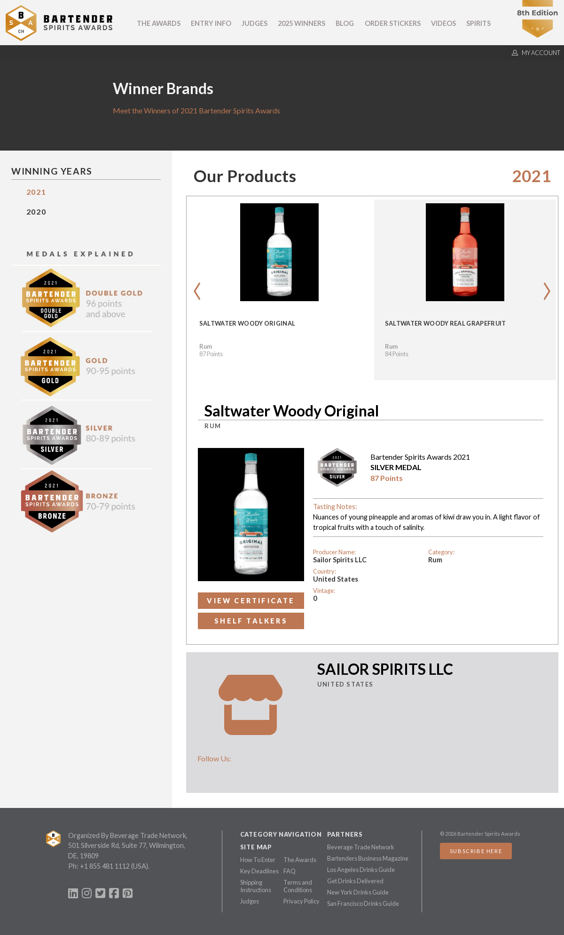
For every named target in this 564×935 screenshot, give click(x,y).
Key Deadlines (259, 871)
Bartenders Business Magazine (367, 858)
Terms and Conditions (297, 886)
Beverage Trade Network (360, 847)
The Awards (158, 23)
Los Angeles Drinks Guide (361, 869)
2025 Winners (301, 23)
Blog (345, 23)
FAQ (289, 871)
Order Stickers (393, 23)
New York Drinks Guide (358, 892)
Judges (254, 23)
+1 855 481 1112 (105, 866)
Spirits (478, 23)
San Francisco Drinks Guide (363, 903)
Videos (443, 23)
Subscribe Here (476, 851)
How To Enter (257, 859)
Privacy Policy (301, 901)
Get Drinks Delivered (355, 881)
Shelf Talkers (251, 621)
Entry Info (211, 23)
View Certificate (251, 601)
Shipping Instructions (255, 886)
